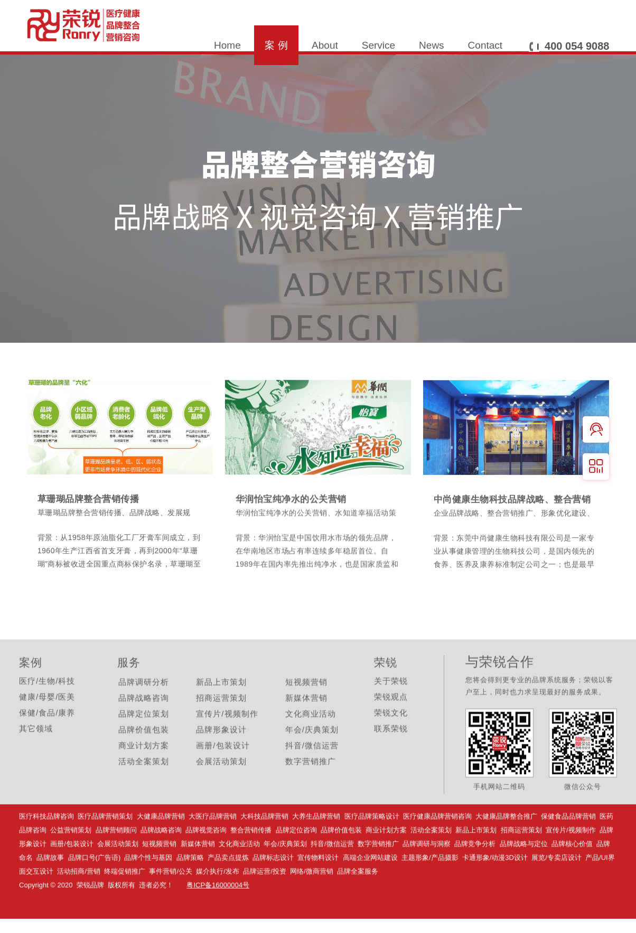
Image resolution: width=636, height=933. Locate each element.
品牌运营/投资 (264, 900)
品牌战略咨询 (162, 859)
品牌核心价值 (572, 873)
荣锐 (385, 691)
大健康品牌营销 (161, 845)
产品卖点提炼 (228, 887)
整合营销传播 (251, 859)
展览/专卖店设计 (556, 887)
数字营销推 (378, 873)
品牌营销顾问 (116, 859)
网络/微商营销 (311, 900)
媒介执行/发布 (217, 900)
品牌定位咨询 (296, 859)
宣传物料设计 (318, 887)
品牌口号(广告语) (95, 887)
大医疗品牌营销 (213, 845)
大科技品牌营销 (264, 845)
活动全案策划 (431, 859)
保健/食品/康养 (47, 741)
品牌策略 (190, 887)
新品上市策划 (476, 859)
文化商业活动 (239, 873)
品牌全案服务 (357, 900)
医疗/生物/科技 (47, 710)
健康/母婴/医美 (47, 725)
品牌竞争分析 (474, 873)
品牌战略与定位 (524, 873)
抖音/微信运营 (332, 873)
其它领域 (36, 757)
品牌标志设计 (273, 887)
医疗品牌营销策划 (105, 845)
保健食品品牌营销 (568, 845)
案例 (30, 691)
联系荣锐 (391, 757)
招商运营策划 (521, 859)
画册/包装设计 (71, 873)
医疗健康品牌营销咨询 (437, 845)
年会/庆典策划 (285, 873)
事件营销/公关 (170, 900)
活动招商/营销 (78, 900)
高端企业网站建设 (370, 887)
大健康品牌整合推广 (506, 845)
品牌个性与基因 (148, 887)
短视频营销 (159, 873)
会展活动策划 (117, 873)
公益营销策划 (70, 859)
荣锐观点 (391, 725)
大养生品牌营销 (316, 845)
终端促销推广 (124, 900)
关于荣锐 (391, 710)
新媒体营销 (198, 873)
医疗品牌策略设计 (371, 845)
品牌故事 (50, 887)
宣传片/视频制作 (571, 859)
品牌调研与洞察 (427, 873)
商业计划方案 (386, 859)
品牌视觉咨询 (207, 859)
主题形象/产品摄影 (430, 887)
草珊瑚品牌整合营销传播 (91, 529)
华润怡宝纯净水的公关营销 (294, 530)
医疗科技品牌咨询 (46, 845)
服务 (129, 691)
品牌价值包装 (341, 859)
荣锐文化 (391, 741)
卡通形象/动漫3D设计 (495, 887)
